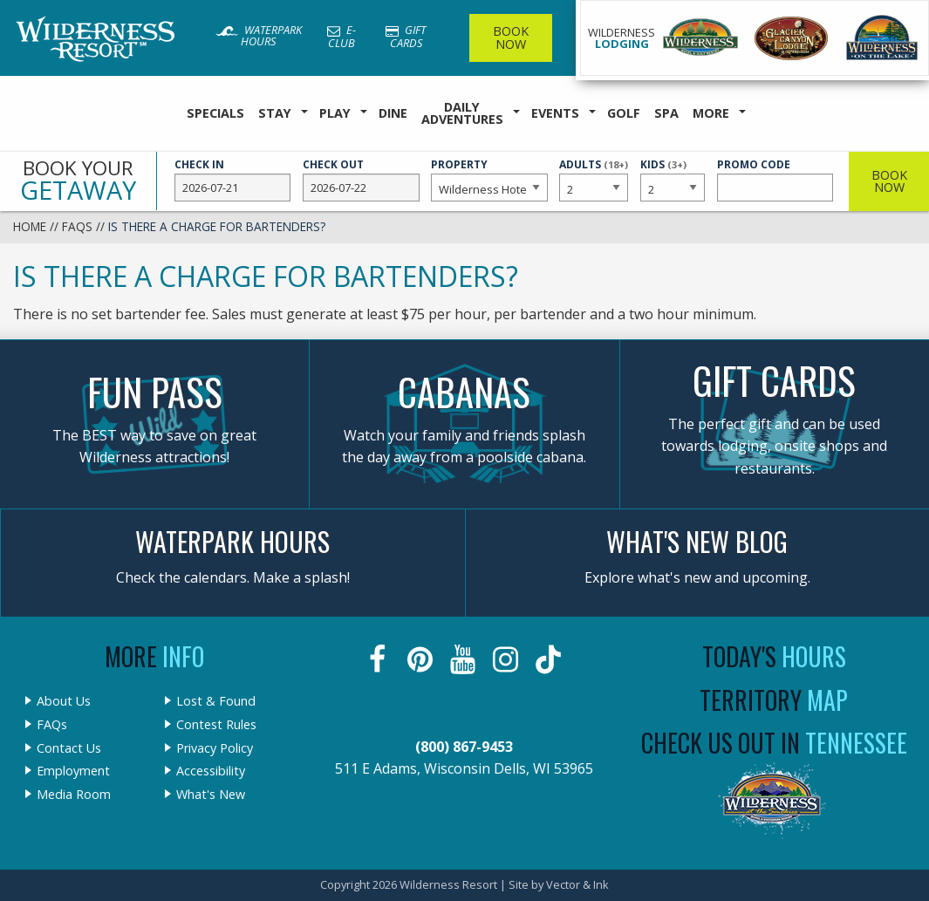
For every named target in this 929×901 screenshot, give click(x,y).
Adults (593, 178)
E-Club (341, 36)
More (711, 113)
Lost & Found (216, 701)
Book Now (511, 37)
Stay (274, 113)
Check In (232, 179)
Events (555, 113)
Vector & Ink (577, 884)
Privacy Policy (214, 748)
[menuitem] (215, 114)
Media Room (74, 794)
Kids (673, 178)
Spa (666, 113)
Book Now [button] (889, 181)
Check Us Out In (774, 743)
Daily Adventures (462, 113)
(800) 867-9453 (464, 746)
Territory (774, 700)
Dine (393, 113)
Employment (73, 771)
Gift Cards (406, 36)
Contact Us (69, 748)
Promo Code (775, 179)
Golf (623, 113)
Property (489, 179)
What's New (210, 794)
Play (335, 113)
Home (29, 226)
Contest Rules (216, 725)
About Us (64, 701)
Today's (774, 656)
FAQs (77, 226)
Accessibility (210, 771)
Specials (215, 113)
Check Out (361, 179)
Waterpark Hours (258, 35)
